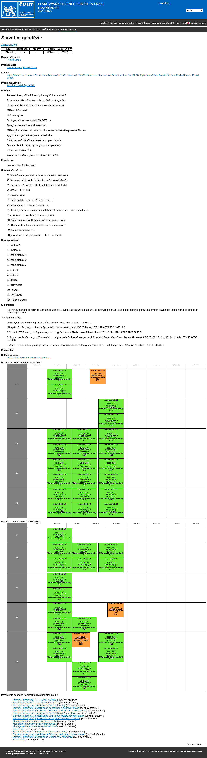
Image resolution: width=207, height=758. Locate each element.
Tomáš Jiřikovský (68, 75)
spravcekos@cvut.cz (192, 751)
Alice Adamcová (15, 75)
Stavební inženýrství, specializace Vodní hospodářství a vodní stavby (48, 716)
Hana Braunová (50, 75)
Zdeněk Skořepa (136, 75)
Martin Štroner (14, 67)
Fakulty (103, 23)
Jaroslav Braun (33, 75)
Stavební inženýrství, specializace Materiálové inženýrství (43, 737)
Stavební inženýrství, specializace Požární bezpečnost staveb (45, 713)
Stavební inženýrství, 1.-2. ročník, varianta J (35, 702)
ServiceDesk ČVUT (166, 751)
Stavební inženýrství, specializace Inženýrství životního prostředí (46, 718)
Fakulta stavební (23, 29)
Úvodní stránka (7, 29)
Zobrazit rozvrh (9, 45)
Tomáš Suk (152, 75)
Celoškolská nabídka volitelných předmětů (129, 23)
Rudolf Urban (14, 60)
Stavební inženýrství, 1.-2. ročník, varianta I (35, 700)
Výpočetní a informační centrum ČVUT (32, 754)
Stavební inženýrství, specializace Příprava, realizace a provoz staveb (49, 710)
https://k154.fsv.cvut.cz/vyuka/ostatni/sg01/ (29, 357)
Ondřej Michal (119, 75)
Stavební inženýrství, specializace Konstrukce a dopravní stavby (46, 708)
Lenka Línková (103, 75)
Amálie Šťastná (167, 75)
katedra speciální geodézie (45, 29)
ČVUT (51, 751)
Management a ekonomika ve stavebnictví (35, 721)
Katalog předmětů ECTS (162, 23)
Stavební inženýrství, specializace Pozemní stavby (39, 705)
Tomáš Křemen (86, 75)
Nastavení (181, 23)
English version (196, 23)
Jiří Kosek (20, 751)
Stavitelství (18, 729)
